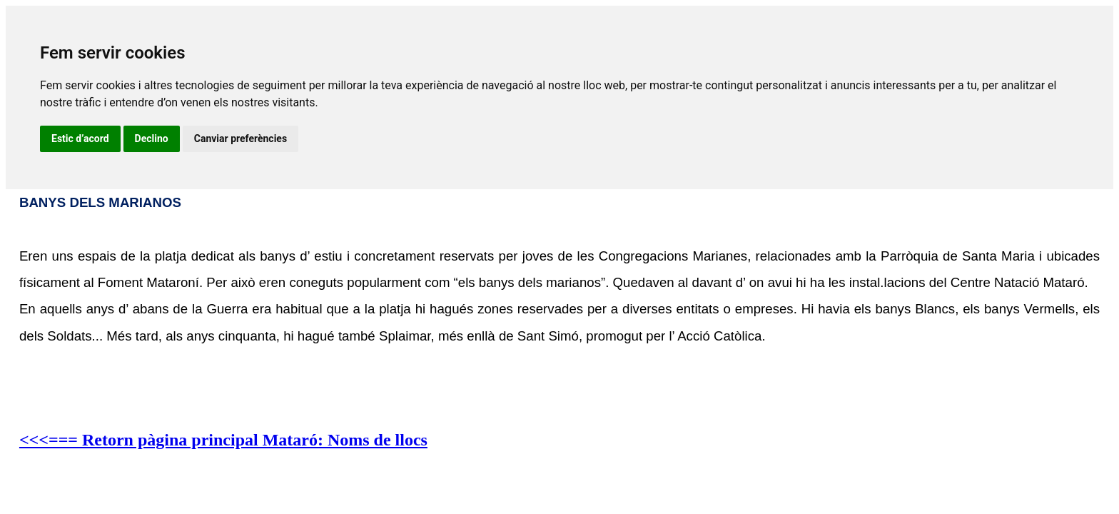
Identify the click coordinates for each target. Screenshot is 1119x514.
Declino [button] (151, 138)
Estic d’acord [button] (80, 138)
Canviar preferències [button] (240, 138)
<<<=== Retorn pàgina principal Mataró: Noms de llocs (223, 439)
